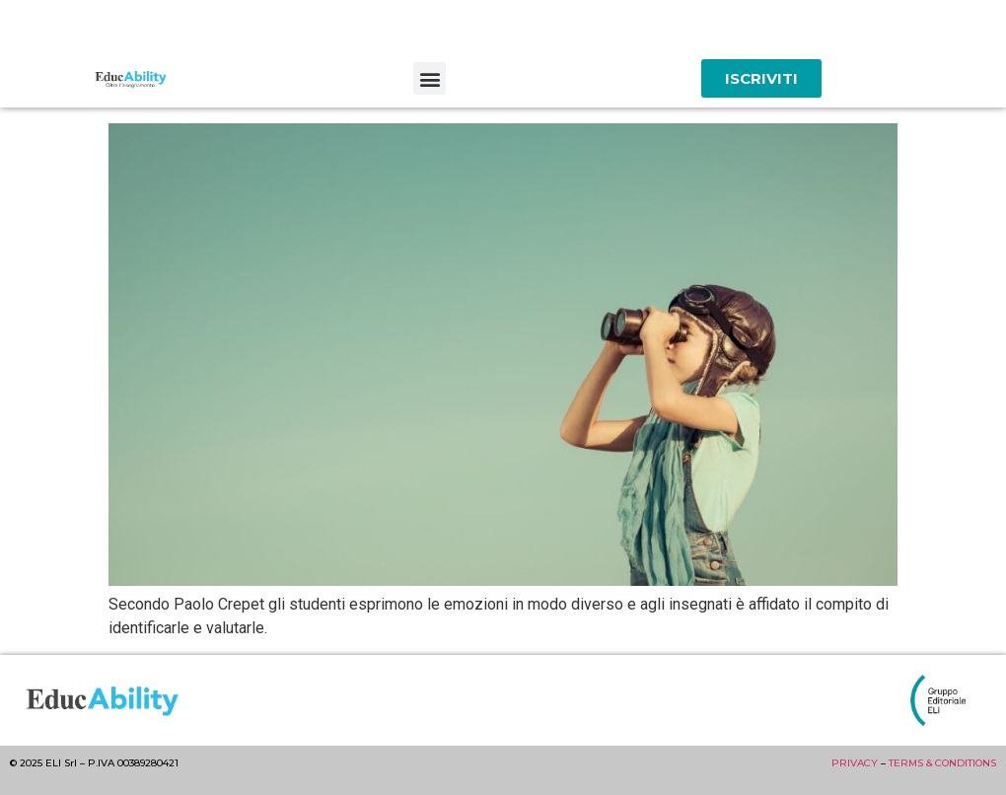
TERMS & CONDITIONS (942, 763)
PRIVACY (854, 763)
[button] (429, 78)
